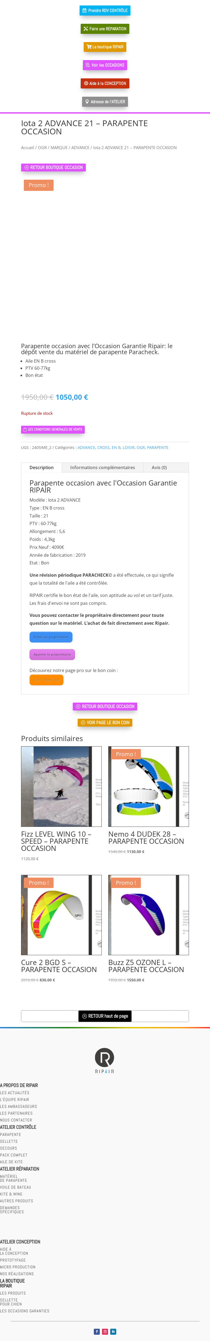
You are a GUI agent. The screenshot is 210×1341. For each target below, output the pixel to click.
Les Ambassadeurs (18, 1106)
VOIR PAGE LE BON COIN (108, 723)
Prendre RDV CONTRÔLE (107, 10)
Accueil (27, 147)
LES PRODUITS (13, 1293)
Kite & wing (11, 1194)
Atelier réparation (19, 1169)
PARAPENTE (157, 448)
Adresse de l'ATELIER (108, 102)
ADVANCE (80, 147)
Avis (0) (159, 468)
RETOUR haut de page (108, 1016)
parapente (10, 1135)
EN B (116, 448)
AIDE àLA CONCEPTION (14, 1251)
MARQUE (59, 147)
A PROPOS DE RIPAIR (19, 1086)
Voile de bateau (15, 1187)
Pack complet (14, 1155)
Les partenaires (16, 1113)
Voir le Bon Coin (46, 680)
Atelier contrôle (18, 1127)
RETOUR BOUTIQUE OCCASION (56, 167)
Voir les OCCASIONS (108, 65)
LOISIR (129, 448)
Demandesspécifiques (12, 1210)
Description (42, 468)
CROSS (103, 448)
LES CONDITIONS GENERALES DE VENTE (57, 429)
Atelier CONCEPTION (20, 1242)
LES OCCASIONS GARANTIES (24, 1311)
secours (8, 1148)
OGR (42, 147)
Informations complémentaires (102, 468)
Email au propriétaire (51, 637)
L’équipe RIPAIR (14, 1100)
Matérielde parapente (13, 1178)
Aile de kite (11, 1162)
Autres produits (16, 1201)
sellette (9, 1141)
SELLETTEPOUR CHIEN (11, 1302)
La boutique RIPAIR (107, 47)
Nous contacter (16, 1120)
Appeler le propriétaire (52, 655)
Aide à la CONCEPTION (107, 83)
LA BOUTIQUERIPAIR (12, 1283)
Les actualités (15, 1093)
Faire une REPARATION (107, 29)
